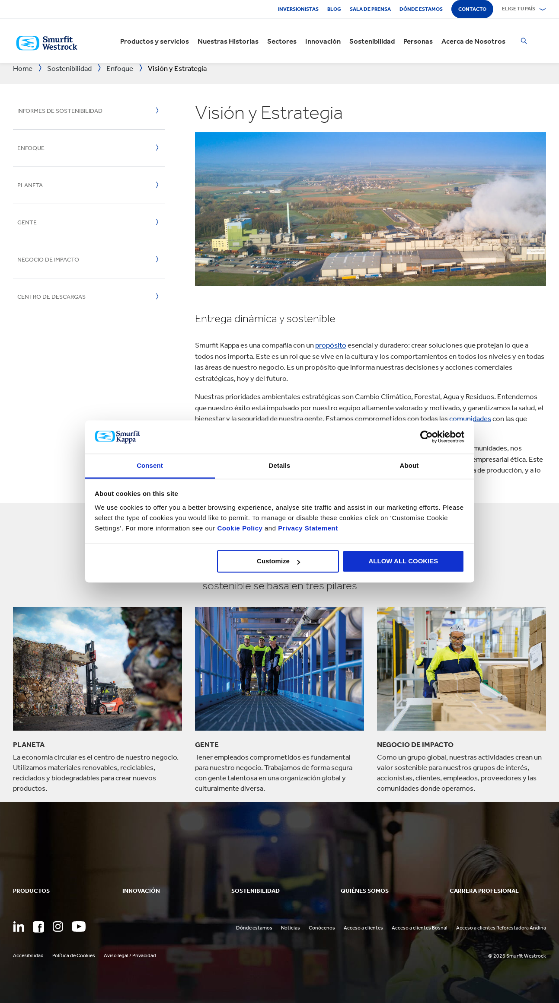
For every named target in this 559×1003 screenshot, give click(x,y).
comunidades (470, 418)
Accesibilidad (28, 955)
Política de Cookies (73, 955)
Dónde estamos (421, 9)
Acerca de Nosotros (473, 41)
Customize (278, 561)
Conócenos (322, 928)
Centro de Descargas (51, 296)
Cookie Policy (239, 528)
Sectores (282, 41)
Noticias (290, 928)
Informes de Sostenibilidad (59, 111)
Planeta (30, 185)
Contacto (472, 9)
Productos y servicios (154, 41)
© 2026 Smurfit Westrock (517, 956)
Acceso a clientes (363, 928)
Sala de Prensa (370, 9)
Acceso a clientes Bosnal (419, 928)
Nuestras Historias (228, 41)
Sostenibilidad (372, 41)
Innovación (323, 41)
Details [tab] (280, 465)
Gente (27, 222)
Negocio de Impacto (48, 259)
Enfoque (31, 148)
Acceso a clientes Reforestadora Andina (501, 928)
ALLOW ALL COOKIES (403, 561)
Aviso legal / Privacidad (130, 955)
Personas (418, 41)
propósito (330, 345)
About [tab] (409, 465)
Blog (334, 9)
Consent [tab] (150, 465)
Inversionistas (298, 9)
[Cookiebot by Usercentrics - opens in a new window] (426, 437)
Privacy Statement (307, 528)
